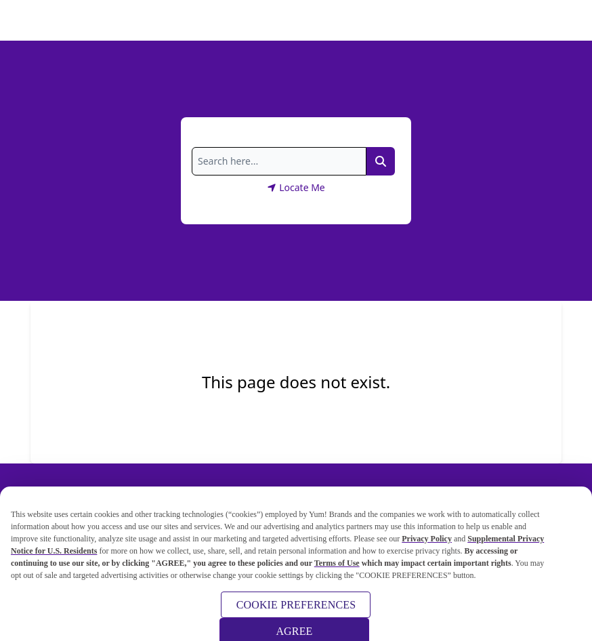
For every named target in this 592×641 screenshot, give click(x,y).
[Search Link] (380, 161)
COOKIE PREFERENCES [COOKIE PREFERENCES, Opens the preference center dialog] (296, 608)
